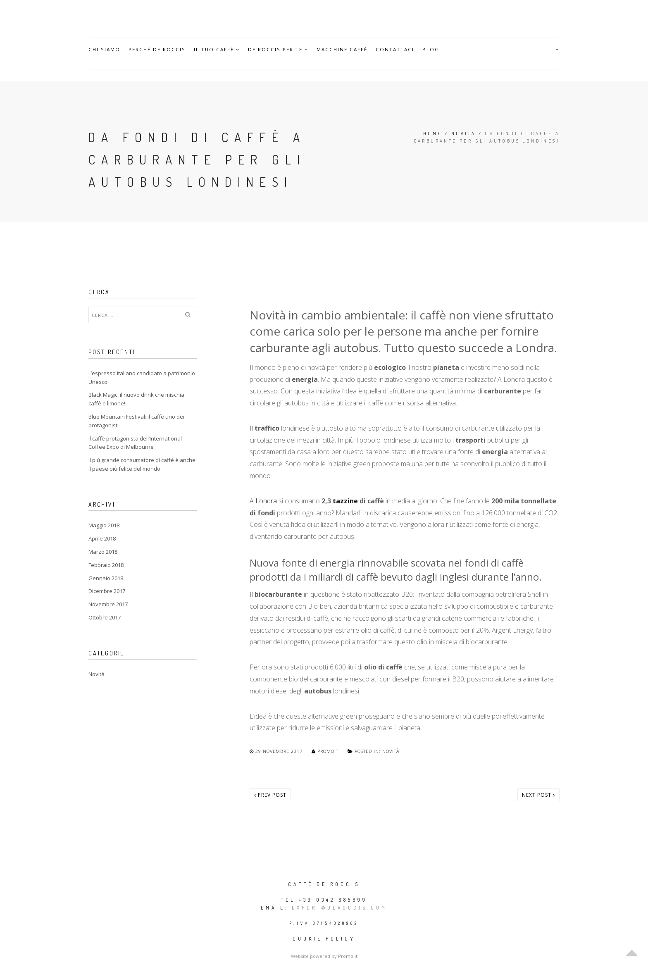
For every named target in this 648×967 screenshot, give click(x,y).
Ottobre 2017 (104, 617)
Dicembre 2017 (106, 591)
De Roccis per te (280, 49)
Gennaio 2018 (105, 578)
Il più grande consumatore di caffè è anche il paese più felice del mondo (141, 464)
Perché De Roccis (157, 49)
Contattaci (398, 49)
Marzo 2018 (102, 551)
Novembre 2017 (108, 604)
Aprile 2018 (102, 538)
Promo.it (347, 956)
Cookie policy (324, 939)
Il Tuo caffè (217, 49)
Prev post (270, 794)
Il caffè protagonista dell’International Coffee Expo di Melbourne (135, 443)
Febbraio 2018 (106, 565)
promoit (326, 751)
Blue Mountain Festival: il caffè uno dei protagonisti (136, 421)
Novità (463, 133)
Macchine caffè (344, 49)
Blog (434, 49)
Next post (538, 794)
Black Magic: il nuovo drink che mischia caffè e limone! (136, 399)
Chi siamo (104, 49)
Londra (265, 500)
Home (432, 133)
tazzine (346, 500)
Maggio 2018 (103, 525)
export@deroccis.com (339, 908)
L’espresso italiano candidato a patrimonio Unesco (141, 377)
